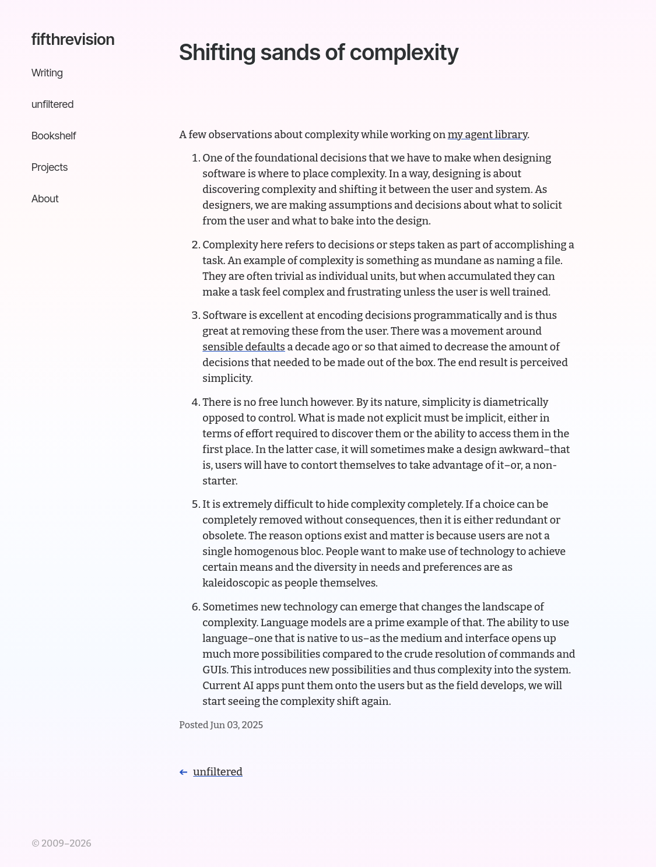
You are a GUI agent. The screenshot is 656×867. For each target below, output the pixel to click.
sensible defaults (243, 347)
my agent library (488, 134)
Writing (47, 72)
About (45, 198)
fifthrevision (73, 39)
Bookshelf (53, 135)
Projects (49, 167)
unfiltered (52, 104)
